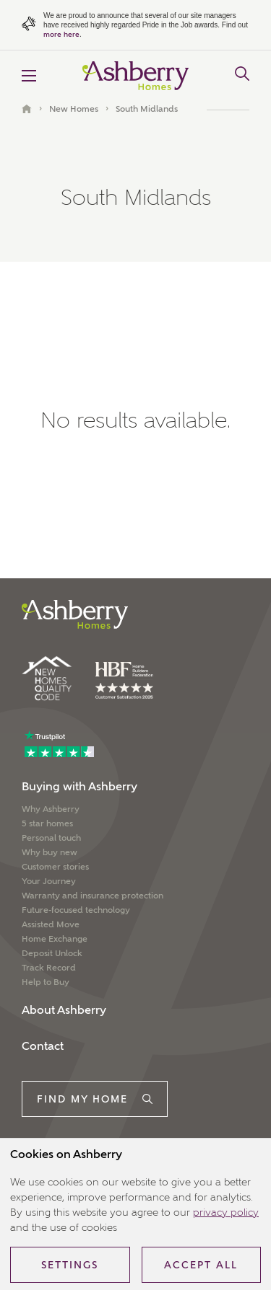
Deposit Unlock (52, 953)
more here (61, 34)
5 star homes (47, 823)
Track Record (49, 968)
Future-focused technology (76, 910)
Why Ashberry (50, 809)
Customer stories (55, 867)
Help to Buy (45, 982)
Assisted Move (50, 924)
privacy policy (226, 1212)
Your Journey (49, 881)
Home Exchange (54, 939)
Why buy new (49, 852)
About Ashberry (64, 1010)
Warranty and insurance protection (92, 896)
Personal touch (51, 838)
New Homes (73, 109)
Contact (43, 1046)
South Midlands (147, 109)
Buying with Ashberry (79, 786)
